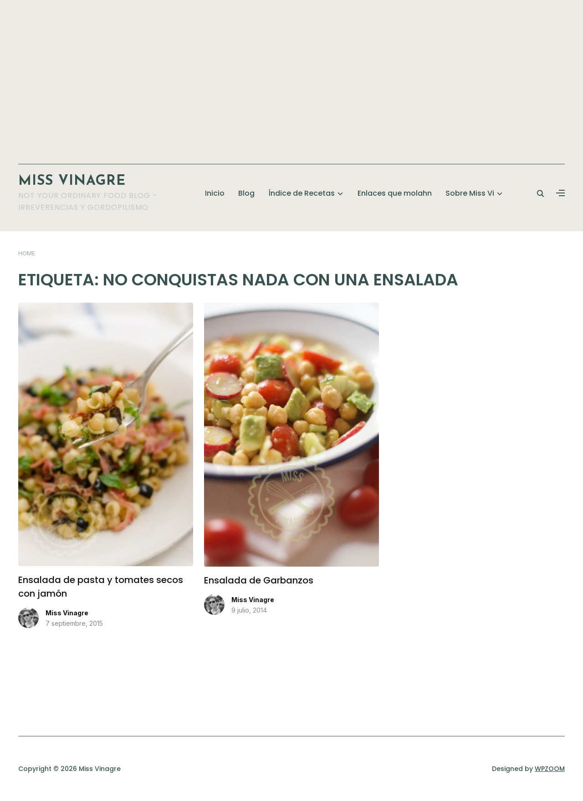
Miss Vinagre (72, 181)
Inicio (215, 193)
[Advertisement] (291, 77)
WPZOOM (550, 768)
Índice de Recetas (301, 193)
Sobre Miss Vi (469, 193)
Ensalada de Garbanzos (258, 580)
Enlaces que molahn (395, 193)
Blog (246, 193)
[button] (560, 193)
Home (26, 253)
